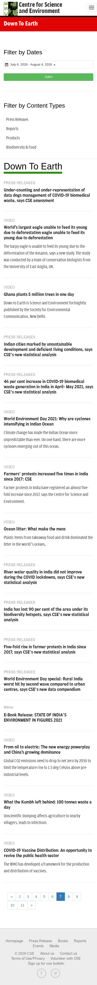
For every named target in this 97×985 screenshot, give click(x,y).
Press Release (40, 941)
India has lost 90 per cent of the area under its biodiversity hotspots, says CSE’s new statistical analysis (46, 615)
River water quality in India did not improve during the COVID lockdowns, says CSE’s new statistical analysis (44, 577)
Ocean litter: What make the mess (34, 529)
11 (23, 905)
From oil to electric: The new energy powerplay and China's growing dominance (47, 750)
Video (9, 221)
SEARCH (48, 77)
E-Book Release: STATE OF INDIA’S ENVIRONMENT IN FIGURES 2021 (35, 718)
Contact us (68, 953)
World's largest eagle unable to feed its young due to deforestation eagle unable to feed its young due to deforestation (45, 233)
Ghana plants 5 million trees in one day (39, 294)
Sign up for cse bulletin (46, 963)
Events (38, 946)
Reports (12, 128)
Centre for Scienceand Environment (40, 8)
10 (12, 905)
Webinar (8, 707)
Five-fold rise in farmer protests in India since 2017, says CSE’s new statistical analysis (45, 650)
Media (54, 946)
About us (47, 953)
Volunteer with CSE (65, 958)
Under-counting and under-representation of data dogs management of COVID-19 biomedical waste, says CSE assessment (47, 195)
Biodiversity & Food (21, 147)
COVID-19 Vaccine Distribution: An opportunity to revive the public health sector (48, 853)
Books (63, 941)
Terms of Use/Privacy (28, 958)
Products (13, 138)
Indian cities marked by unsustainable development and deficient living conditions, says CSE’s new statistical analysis (48, 349)
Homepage (14, 941)
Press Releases (17, 119)
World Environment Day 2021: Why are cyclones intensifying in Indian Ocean (47, 422)
